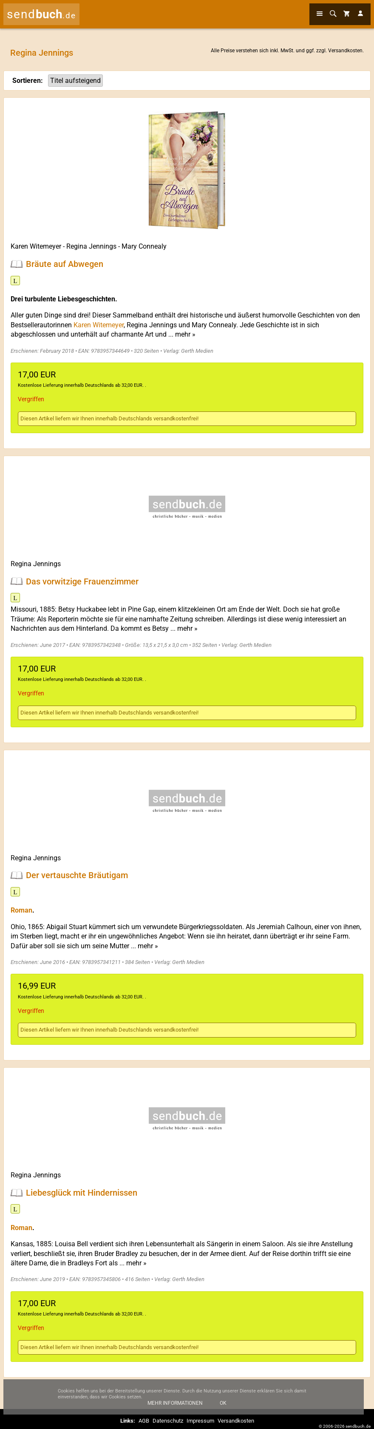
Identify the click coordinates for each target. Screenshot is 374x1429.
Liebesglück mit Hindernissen (81, 1192)
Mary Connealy (144, 246)
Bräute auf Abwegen (64, 264)
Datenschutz (168, 1421)
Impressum (200, 1421)
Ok (223, 1408)
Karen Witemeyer (36, 246)
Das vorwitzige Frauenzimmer (82, 581)
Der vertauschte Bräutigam (77, 875)
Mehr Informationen (175, 1408)
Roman (21, 910)
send (41, 14)
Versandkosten (345, 51)
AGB (144, 1421)
